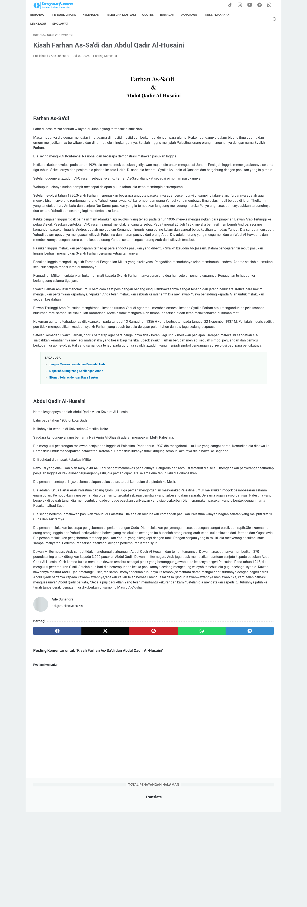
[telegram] (178, 756)
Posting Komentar (105, 58)
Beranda (40, 14)
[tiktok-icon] (232, 5)
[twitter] (81, 756)
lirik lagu (41, 23)
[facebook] (49, 756)
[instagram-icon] (242, 5)
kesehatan (93, 14)
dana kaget (193, 14)
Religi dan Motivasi (124, 14)
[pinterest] (114, 756)
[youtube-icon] (252, 5)
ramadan (170, 14)
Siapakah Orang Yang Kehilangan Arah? (76, 450)
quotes (151, 14)
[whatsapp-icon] (271, 5)
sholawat (63, 23)
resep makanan (220, 14)
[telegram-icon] (261, 5)
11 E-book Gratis (66, 14)
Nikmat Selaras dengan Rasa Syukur (73, 457)
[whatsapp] (146, 756)
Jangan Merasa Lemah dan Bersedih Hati (77, 444)
